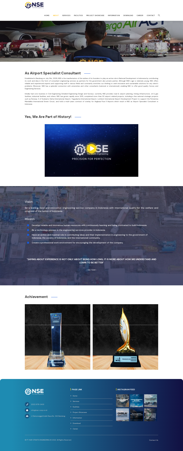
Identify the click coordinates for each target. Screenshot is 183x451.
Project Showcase (95, 15)
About (56, 15)
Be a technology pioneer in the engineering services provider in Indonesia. (68, 230)
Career (140, 15)
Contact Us (153, 440)
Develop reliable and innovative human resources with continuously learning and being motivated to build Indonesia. (89, 225)
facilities (78, 15)
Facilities (76, 407)
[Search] (159, 15)
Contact (151, 15)
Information (114, 15)
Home (46, 15)
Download (128, 15)
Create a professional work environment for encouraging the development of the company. (77, 242)
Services (66, 15)
